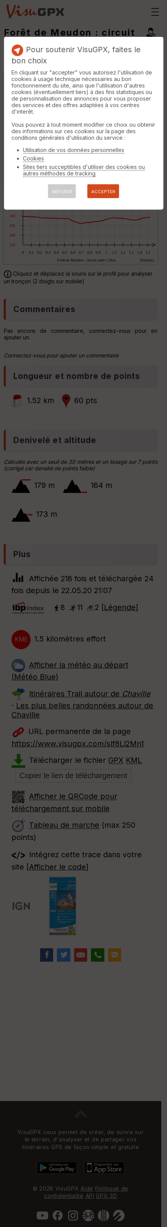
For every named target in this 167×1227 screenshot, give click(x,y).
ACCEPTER (103, 191)
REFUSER (62, 191)
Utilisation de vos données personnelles (73, 150)
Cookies (33, 158)
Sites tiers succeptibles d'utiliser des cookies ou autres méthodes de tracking (84, 170)
